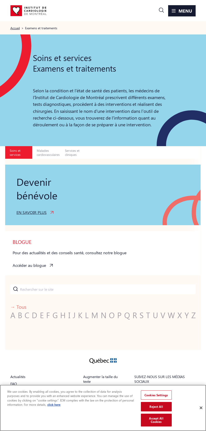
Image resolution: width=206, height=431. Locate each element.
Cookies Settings (156, 395)
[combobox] (103, 289)
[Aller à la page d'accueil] (28, 10)
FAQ (13, 383)
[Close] (201, 408)
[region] (103, 408)
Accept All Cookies (156, 420)
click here (53, 404)
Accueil (15, 28)
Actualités (17, 376)
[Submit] (15, 289)
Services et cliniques (72, 152)
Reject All (156, 406)
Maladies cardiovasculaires (48, 152)
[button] (161, 10)
